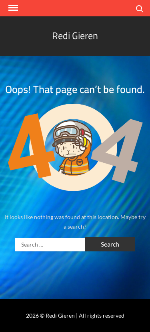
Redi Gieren (75, 36)
